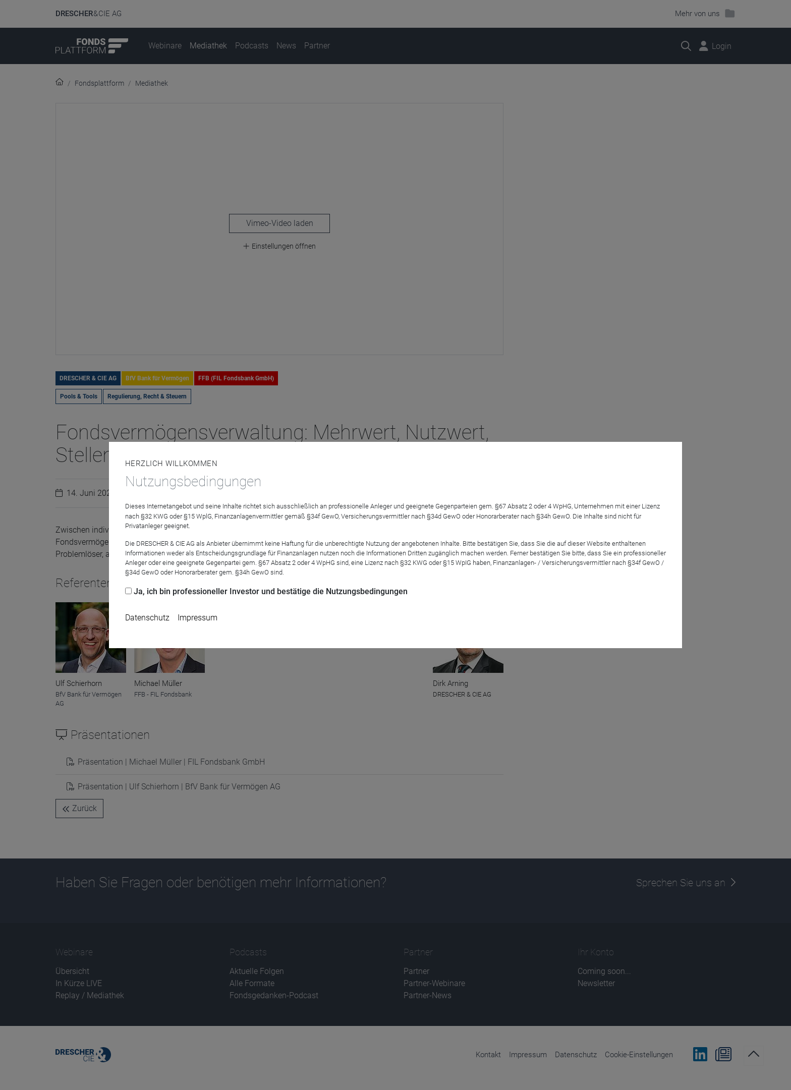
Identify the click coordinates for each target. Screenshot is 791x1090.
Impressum (197, 617)
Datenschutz (147, 617)
